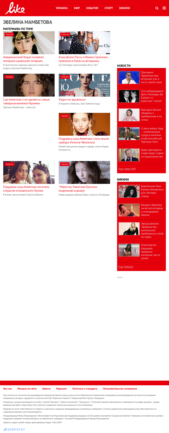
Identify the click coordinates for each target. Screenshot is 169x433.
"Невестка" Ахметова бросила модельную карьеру (78, 189)
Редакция (61, 388)
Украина (62, 8)
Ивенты (46, 388)
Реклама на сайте (27, 388)
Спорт (108, 8)
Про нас (7, 388)
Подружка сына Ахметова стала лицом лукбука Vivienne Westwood (84, 140)
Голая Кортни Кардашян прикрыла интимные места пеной (150, 251)
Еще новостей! (127, 169)
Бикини (124, 8)
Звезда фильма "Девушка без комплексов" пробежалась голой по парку (152, 230)
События (92, 8)
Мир (77, 8)
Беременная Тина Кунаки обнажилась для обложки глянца (152, 191)
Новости (123, 66)
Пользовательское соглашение (120, 388)
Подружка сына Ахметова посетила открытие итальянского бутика (26, 189)
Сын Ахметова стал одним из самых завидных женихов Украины (26, 101)
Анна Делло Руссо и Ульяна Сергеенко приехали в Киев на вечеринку (83, 59)
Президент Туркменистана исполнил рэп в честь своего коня (151, 77)
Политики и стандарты (84, 388)
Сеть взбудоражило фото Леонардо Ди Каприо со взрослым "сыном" (152, 96)
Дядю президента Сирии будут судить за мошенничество (152, 153)
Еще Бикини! (126, 267)
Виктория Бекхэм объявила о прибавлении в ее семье (151, 114)
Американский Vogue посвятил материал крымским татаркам (23, 59)
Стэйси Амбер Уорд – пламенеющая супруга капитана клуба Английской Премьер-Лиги (152, 135)
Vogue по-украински (72, 99)
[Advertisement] (29, 134)
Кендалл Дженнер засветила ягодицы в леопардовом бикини (152, 210)
